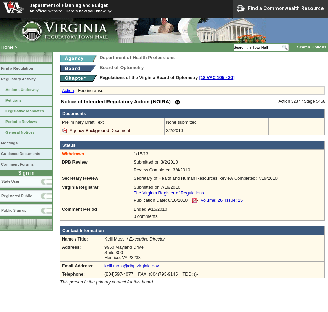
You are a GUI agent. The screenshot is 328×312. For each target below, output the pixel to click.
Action (68, 90)
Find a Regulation (17, 68)
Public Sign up (13, 210)
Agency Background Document (100, 130)
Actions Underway (22, 90)
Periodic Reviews (21, 122)
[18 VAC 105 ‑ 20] (217, 77)
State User (10, 181)
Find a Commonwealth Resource (280, 8)
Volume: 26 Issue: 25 (222, 200)
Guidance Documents (20, 154)
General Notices (20, 132)
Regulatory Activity (18, 79)
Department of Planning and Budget (68, 5)
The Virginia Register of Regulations (169, 193)
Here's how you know (86, 11)
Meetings (9, 143)
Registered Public (16, 196)
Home (7, 47)
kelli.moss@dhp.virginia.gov (131, 265)
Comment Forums (17, 164)
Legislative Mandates (24, 111)
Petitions (13, 100)
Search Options (311, 47)
